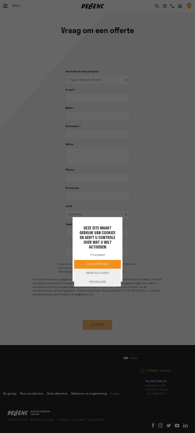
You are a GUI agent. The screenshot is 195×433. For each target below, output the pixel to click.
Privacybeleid (97, 255)
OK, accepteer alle (97, 264)
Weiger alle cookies (97, 273)
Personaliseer (97, 282)
